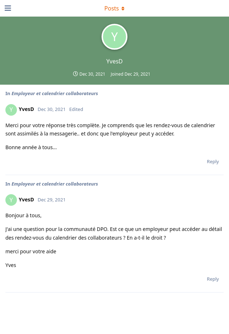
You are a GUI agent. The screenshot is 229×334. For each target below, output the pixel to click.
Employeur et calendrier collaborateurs (55, 93)
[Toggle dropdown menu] (114, 8)
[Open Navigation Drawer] (7, 8)
